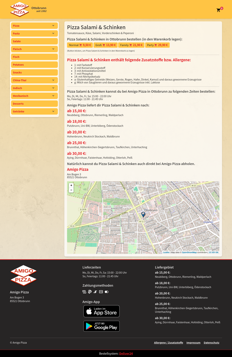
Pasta (33, 33)
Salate (17, 41)
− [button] (71, 190)
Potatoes (18, 64)
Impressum (193, 342)
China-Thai (33, 80)
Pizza (33, 25)
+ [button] (71, 185)
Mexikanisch (33, 96)
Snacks (17, 72)
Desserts (18, 103)
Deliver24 (126, 353)
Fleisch (33, 49)
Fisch (16, 57)
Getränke (33, 111)
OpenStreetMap (189, 252)
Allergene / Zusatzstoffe (168, 342)
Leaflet (166, 252)
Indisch (33, 88)
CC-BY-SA (213, 252)
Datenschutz (211, 342)
